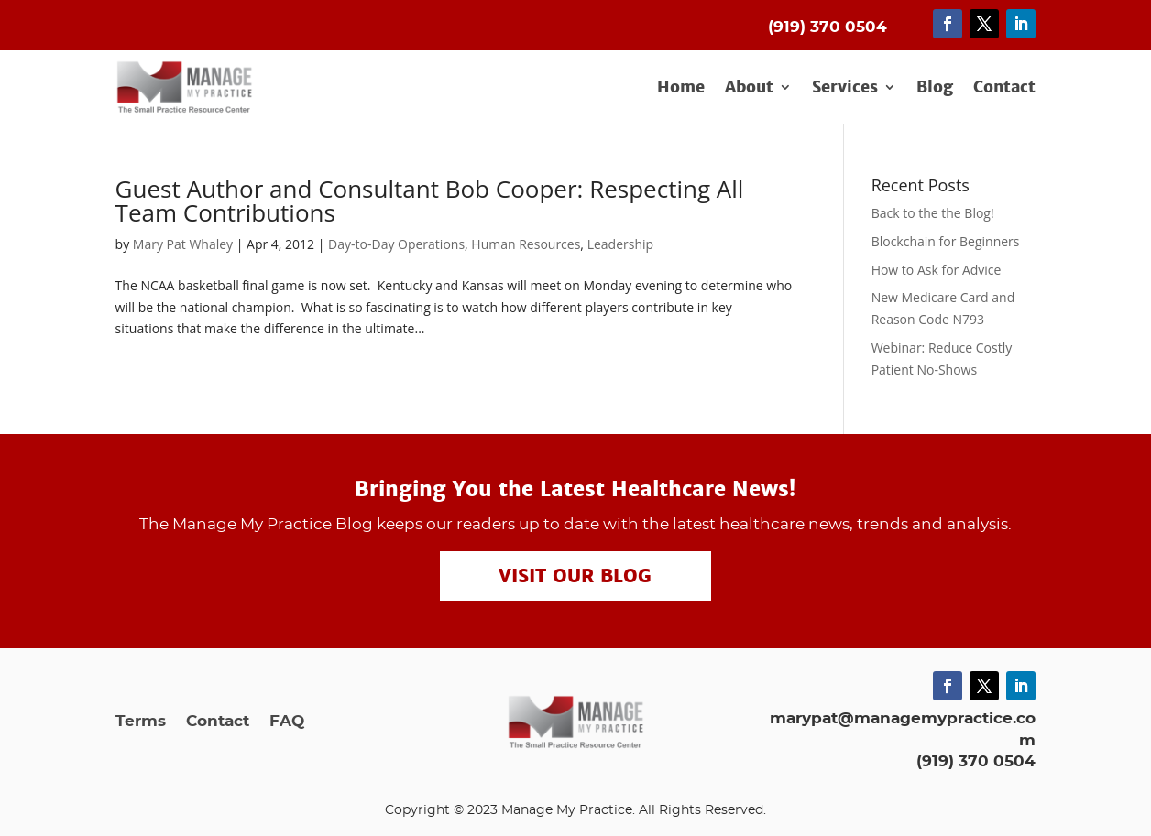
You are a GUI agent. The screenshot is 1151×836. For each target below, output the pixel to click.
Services (845, 88)
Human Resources (525, 244)
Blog (934, 88)
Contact (1004, 88)
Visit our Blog (575, 576)
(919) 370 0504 (976, 761)
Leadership (620, 244)
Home (681, 88)
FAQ (286, 722)
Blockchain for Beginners (945, 241)
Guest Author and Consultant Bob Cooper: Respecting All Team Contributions (429, 200)
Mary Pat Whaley (183, 244)
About (749, 88)
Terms (140, 722)
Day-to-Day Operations (396, 244)
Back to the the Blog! (932, 213)
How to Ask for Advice (936, 269)
